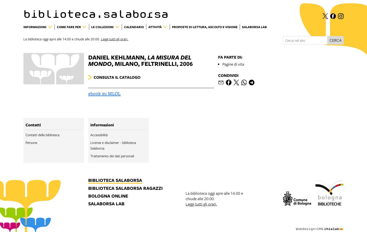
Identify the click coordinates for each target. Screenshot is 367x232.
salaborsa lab (106, 204)
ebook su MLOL (104, 93)
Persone (31, 142)
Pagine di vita (233, 64)
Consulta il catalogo (117, 77)
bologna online (108, 196)
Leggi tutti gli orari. (114, 39)
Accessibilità (99, 134)
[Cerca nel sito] (305, 40)
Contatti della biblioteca (42, 134)
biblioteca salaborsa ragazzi (125, 188)
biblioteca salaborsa (115, 180)
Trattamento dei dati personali (112, 155)
